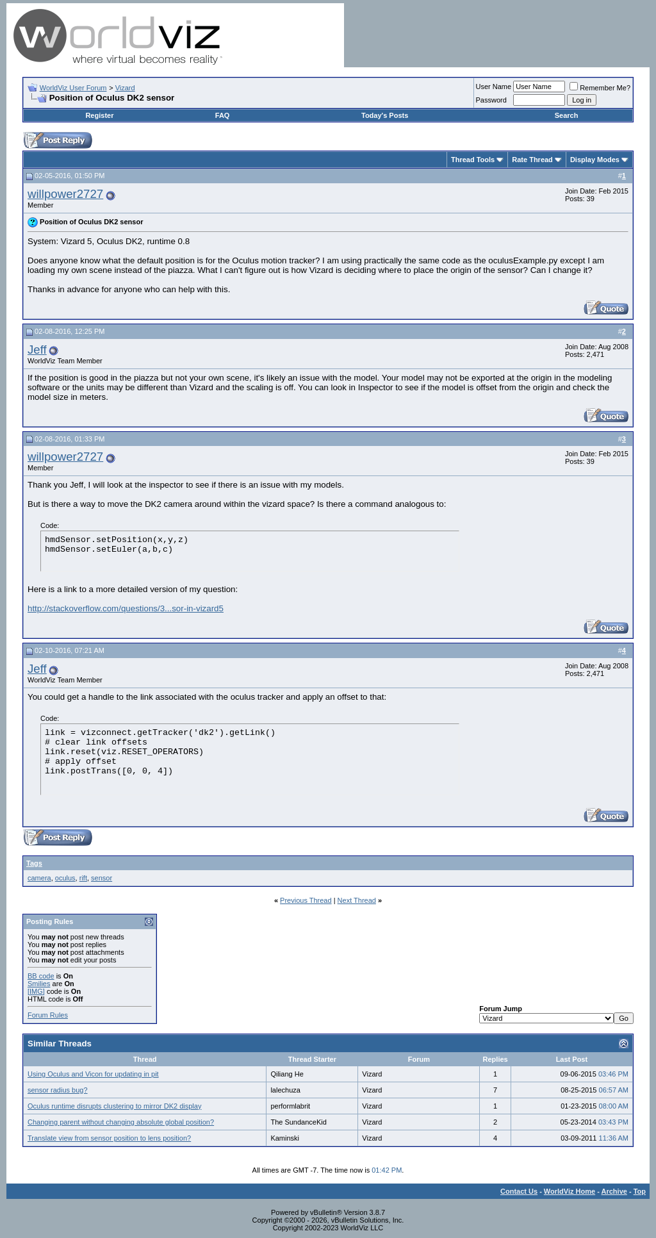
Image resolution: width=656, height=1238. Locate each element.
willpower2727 (65, 194)
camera (39, 878)
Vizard (125, 88)
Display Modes (594, 159)
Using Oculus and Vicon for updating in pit (93, 1074)
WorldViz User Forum (73, 88)
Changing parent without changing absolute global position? (121, 1122)
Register (99, 115)
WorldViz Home (569, 1191)
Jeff (37, 349)
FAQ (222, 115)
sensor (101, 878)
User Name (494, 86)
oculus (65, 878)
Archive (614, 1191)
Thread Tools (473, 159)
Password (491, 100)
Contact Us (518, 1191)
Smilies (39, 983)
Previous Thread (306, 900)
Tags (34, 863)
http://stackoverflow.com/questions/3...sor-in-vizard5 (126, 608)
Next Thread (357, 900)
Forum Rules (48, 1015)
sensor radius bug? (58, 1090)
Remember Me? (600, 88)
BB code (41, 976)
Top (640, 1191)
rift (83, 878)
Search (566, 115)
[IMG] (36, 991)
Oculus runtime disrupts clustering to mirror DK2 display (114, 1106)
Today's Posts (384, 115)
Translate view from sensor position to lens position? (109, 1138)
